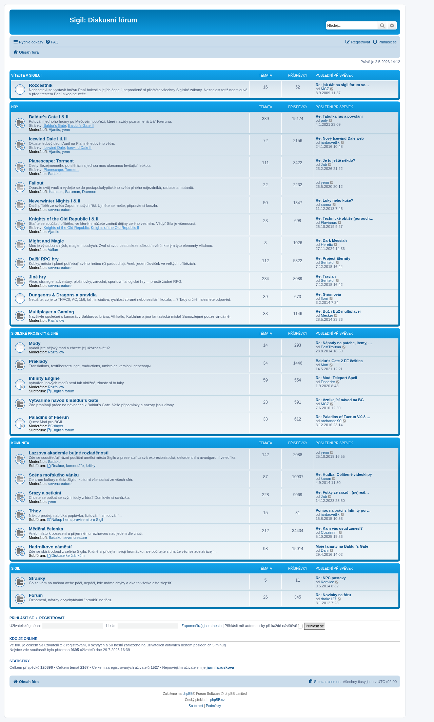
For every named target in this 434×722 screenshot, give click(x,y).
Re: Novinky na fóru (333, 595)
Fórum (36, 595)
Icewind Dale (54, 147)
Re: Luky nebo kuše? (334, 200)
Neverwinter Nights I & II (54, 200)
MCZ (325, 89)
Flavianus (329, 222)
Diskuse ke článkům (66, 555)
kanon (326, 478)
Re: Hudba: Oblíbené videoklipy (344, 474)
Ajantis (54, 130)
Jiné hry (37, 276)
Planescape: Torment (51, 160)
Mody (34, 343)
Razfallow (56, 320)
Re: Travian (326, 276)
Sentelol (327, 262)
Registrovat (51, 618)
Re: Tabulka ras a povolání (339, 116)
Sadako (54, 174)
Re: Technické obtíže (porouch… (344, 218)
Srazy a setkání (45, 492)
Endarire (328, 382)
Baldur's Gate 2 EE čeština (339, 361)
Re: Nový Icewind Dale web (340, 138)
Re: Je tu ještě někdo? (335, 160)
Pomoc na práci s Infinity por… (343, 510)
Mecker (327, 315)
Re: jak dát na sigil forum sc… (342, 85)
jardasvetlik (330, 142)
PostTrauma (331, 347)
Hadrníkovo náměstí (50, 546)
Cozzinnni (329, 532)
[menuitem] (52, 42)
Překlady (38, 361)
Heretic (327, 244)
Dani (325, 550)
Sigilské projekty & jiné (34, 333)
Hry (14, 107)
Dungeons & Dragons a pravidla (63, 294)
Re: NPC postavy (331, 578)
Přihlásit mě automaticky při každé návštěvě (263, 626)
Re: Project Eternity (333, 258)
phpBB (187, 694)
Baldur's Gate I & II (48, 116)
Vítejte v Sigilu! (26, 75)
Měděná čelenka (46, 528)
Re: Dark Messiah (331, 240)
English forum (60, 391)
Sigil (15, 568)
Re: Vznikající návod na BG (340, 400)
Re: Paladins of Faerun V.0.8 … (343, 417)
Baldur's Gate (54, 125)
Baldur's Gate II (81, 125)
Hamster (56, 192)
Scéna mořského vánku (54, 474)
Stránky (37, 578)
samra (326, 204)
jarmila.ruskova (220, 667)
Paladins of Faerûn (49, 417)
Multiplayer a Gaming (51, 311)
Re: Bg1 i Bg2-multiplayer (338, 311)
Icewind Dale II (79, 147)
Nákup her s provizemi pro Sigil (75, 520)
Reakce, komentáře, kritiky (71, 466)
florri (324, 298)
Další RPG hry (44, 258)
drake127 (328, 599)
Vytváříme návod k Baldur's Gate (63, 400)
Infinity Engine (44, 378)
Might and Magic (46, 240)
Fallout (36, 183)
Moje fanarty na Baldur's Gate (342, 546)
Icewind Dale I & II (47, 138)
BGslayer (55, 426)
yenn (66, 130)
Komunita (20, 443)
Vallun (53, 250)
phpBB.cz (217, 700)
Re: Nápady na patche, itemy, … (344, 343)
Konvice (327, 582)
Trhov (35, 510)
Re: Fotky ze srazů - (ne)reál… (342, 492)
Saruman (72, 192)
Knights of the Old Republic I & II (63, 218)
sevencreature (60, 210)
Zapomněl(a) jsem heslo (201, 626)
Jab (324, 164)
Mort (324, 365)
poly (324, 120)
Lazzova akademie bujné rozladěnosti (68, 452)
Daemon (89, 192)
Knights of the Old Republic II (115, 228)
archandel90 (331, 421)
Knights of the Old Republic (65, 228)
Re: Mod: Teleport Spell (336, 378)
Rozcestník (41, 85)
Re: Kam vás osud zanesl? (339, 528)
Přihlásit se (21, 618)
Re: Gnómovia (328, 294)
